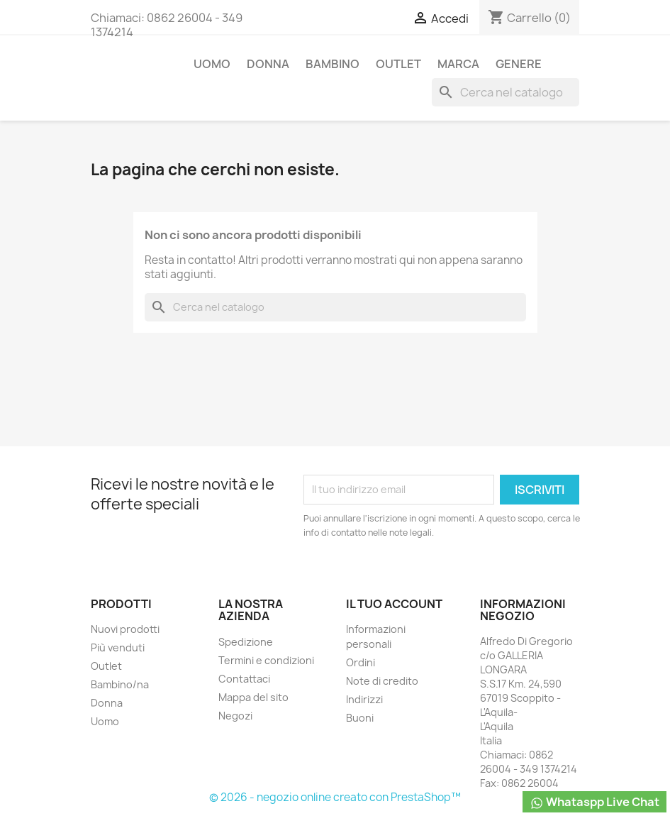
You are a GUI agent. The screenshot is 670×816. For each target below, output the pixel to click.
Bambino (332, 64)
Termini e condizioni (266, 660)
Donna (268, 64)
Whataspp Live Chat (594, 802)
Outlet (398, 64)
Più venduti (118, 647)
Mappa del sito (253, 697)
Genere (519, 64)
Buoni (360, 717)
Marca (458, 64)
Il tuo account (394, 604)
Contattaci (244, 678)
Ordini (360, 662)
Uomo (212, 64)
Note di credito (382, 681)
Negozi (235, 715)
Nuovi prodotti (125, 629)
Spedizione (245, 642)
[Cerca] (505, 92)
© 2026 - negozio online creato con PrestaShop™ (335, 797)
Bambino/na (120, 684)
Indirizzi (364, 699)
